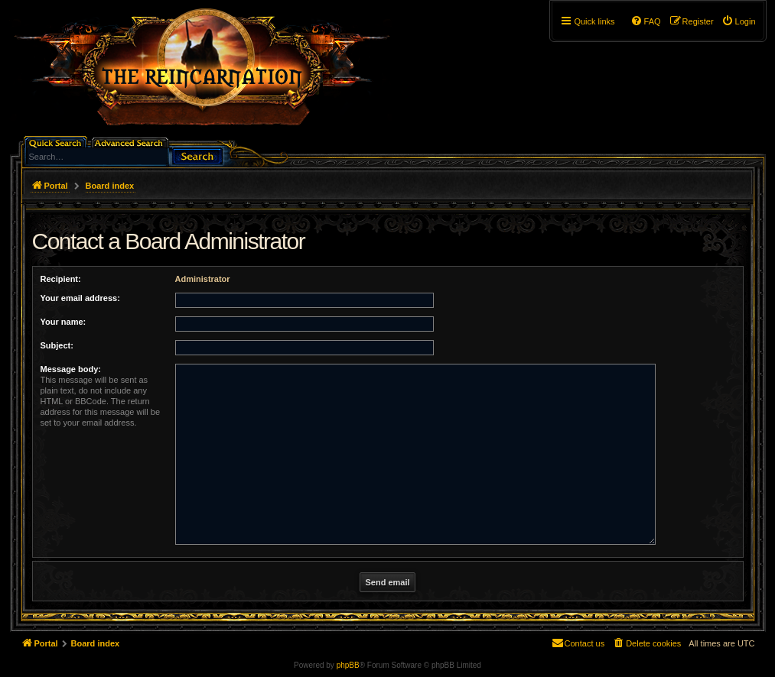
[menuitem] (738, 21)
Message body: (71, 369)
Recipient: (61, 278)
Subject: (57, 345)
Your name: (63, 321)
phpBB (348, 665)
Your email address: (80, 298)
